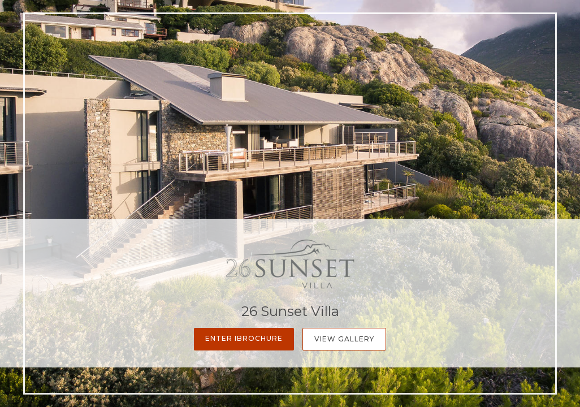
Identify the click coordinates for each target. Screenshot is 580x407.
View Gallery (344, 339)
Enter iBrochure (244, 338)
